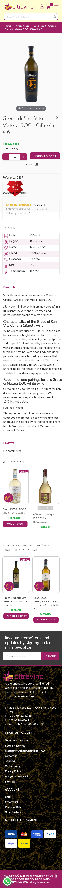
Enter (8, 797)
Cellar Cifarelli (14, 408)
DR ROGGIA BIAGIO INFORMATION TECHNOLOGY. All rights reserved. (31, 881)
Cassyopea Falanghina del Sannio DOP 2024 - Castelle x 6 (46, 603)
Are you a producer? (16, 776)
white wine (35, 383)
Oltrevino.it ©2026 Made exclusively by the (28, 875)
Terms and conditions (17, 740)
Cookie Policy (12, 766)
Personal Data (13, 807)
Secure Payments (15, 746)
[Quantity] (14, 156)
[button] (30, 213)
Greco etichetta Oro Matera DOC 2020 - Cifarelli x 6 (15, 601)
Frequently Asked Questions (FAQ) (25, 751)
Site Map (10, 782)
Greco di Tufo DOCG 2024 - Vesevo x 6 (15, 511)
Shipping (10, 761)
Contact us (11, 756)
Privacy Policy (13, 771)
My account (11, 802)
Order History (13, 812)
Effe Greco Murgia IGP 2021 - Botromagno (44, 518)
